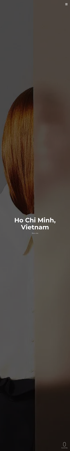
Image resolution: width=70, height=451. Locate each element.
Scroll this (64, 445)
